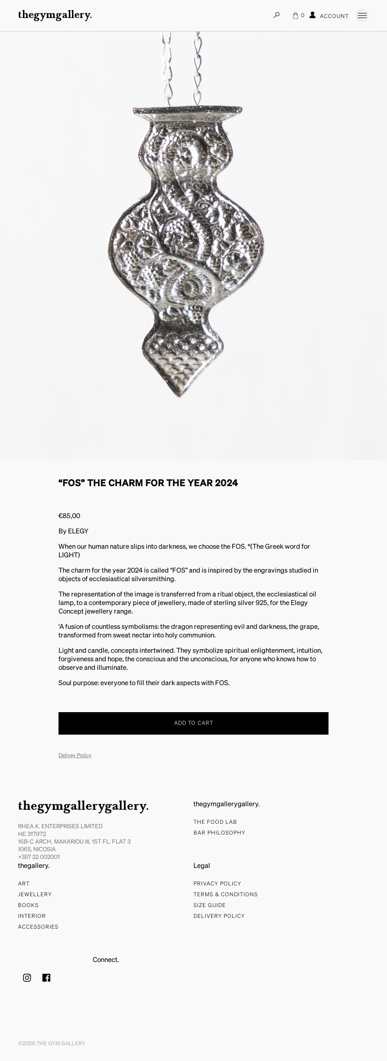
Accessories (38, 927)
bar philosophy (219, 833)
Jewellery (35, 895)
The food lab (215, 822)
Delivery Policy (219, 916)
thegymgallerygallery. (83, 806)
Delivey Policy (74, 756)
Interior (32, 916)
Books (28, 905)
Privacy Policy (217, 884)
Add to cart (193, 723)
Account (329, 15)
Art (24, 884)
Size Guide (210, 905)
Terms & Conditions (226, 895)
